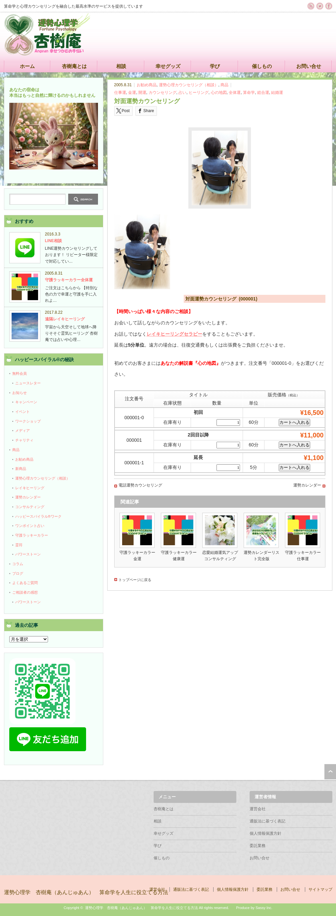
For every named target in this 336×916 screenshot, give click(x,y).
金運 (132, 92)
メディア (22, 430)
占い (182, 92)
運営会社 (257, 809)
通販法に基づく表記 (267, 821)
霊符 (19, 545)
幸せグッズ (168, 66)
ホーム (27, 66)
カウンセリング (162, 92)
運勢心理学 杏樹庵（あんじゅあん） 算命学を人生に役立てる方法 (86, 892)
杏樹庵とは (74, 66)
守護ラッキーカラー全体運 (69, 280)
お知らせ (19, 393)
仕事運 (120, 92)
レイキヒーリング (29, 488)
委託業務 (257, 845)
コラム (17, 564)
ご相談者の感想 (25, 592)
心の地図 (219, 92)
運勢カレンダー (307, 485)
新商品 (20, 469)
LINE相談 (53, 240)
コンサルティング (29, 507)
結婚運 (277, 92)
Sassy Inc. (264, 908)
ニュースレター (28, 383)
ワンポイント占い (29, 526)
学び (215, 66)
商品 (224, 85)
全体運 (235, 92)
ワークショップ (28, 421)
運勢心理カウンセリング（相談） (188, 85)
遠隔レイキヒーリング (65, 319)
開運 (142, 92)
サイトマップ (320, 889)
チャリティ (24, 440)
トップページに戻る (135, 580)
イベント (22, 412)
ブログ (17, 573)
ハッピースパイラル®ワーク (38, 516)
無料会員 (19, 373)
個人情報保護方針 (265, 833)
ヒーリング (199, 92)
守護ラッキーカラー (31, 535)
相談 (121, 66)
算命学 (249, 92)
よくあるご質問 (25, 583)
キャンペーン (26, 402)
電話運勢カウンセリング (140, 485)
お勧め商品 (147, 85)
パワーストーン (28, 554)
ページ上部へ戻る (330, 771)
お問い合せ (308, 66)
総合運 (263, 92)
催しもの (262, 66)
